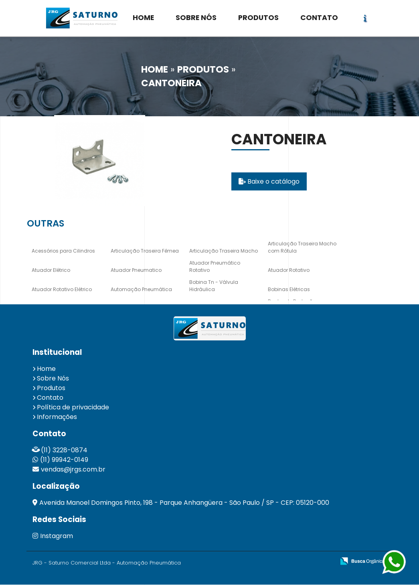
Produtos (51, 388)
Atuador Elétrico (51, 270)
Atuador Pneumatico (136, 270)
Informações (57, 417)
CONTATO (319, 17)
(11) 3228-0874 (64, 450)
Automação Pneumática (141, 289)
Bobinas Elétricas (289, 289)
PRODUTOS (258, 17)
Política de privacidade (73, 407)
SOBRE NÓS (196, 17)
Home (46, 369)
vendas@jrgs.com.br (73, 469)
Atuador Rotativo (289, 270)
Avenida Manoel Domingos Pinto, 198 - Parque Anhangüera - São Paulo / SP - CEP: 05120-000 (184, 503)
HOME (143, 17)
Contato (50, 398)
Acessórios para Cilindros (63, 251)
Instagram (52, 536)
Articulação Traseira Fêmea (145, 251)
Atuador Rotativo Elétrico (62, 289)
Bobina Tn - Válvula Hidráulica (213, 286)
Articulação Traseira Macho (223, 251)
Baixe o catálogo (269, 181)
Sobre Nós (53, 378)
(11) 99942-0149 (64, 460)
